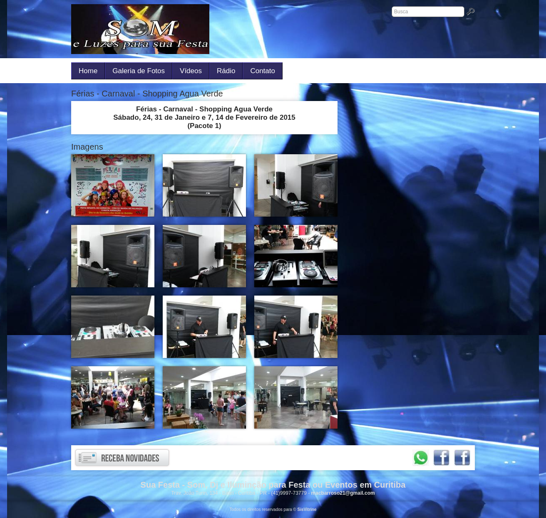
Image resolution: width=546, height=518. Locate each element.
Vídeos (191, 71)
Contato (262, 71)
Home (88, 71)
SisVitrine (307, 509)
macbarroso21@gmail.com (343, 493)
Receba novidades (122, 457)
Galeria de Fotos (138, 71)
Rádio (226, 71)
